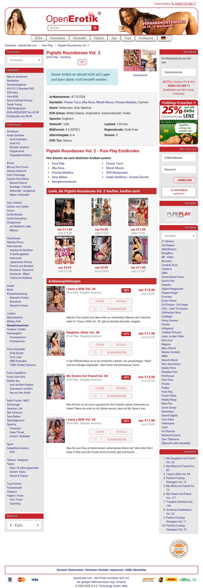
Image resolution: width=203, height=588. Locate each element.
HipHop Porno (15, 242)
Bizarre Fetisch (18, 182)
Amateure (12, 131)
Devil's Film (168, 280)
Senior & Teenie (19, 475)
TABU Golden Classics (23, 364)
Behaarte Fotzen (19, 297)
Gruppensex (14, 222)
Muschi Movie (170, 360)
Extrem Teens (18, 471)
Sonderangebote (16, 84)
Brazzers (167, 261)
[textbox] (24, 60)
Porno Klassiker (16, 349)
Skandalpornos (16, 420)
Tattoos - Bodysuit (17, 460)
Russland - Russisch (21, 269)
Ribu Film (167, 403)
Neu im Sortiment (17, 76)
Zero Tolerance (170, 439)
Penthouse (168, 375)
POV (12, 452)
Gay (114, 38)
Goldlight (167, 316)
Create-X (167, 269)
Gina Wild (12, 96)
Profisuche (146, 38)
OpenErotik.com (82, 578)
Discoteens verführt (21, 388)
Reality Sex (13, 380)
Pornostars (57, 38)
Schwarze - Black (20, 273)
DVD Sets (12, 92)
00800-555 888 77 (185, 3)
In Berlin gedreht (19, 254)
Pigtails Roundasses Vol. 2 (73, 45)
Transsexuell (14, 487)
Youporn (12, 491)
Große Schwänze (17, 218)
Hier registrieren (179, 192)
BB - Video (168, 257)
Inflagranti (167, 328)
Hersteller (79, 38)
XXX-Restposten (117, 172)
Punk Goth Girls (16, 376)
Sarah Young (14, 104)
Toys (128, 38)
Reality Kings (169, 399)
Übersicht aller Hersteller (176, 443)
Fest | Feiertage (16, 174)
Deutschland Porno (173, 276)
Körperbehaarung (17, 293)
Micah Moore (105, 102)
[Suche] (95, 28)
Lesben (11, 313)
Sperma (11, 424)
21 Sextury (168, 241)
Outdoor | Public (16, 329)
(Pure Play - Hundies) (58, 57)
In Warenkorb (116, 308)
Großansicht (140, 75)
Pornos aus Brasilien (22, 266)
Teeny (10, 463)
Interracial (15, 258)
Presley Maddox (126, 102)
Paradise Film (170, 371)
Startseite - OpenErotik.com (21, 45)
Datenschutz (75, 569)
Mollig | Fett (14, 321)
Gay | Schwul (14, 202)
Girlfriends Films (171, 312)
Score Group (169, 407)
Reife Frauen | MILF (18, 400)
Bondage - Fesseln (20, 186)
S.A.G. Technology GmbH (106, 585)
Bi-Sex (10, 163)
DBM (164, 272)
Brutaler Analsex (19, 147)
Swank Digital (169, 415)
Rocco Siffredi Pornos (19, 100)
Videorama (168, 423)
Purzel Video (169, 395)
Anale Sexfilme (116, 177)
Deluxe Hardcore (16, 170)
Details (121, 301)
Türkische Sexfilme (21, 277)
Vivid (164, 427)
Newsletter (139, 569)
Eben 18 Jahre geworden (24, 467)
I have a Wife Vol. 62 (81, 419)
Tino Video (168, 419)
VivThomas (168, 431)
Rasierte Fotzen (19, 305)
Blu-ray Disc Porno (17, 167)
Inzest (10, 285)
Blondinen (15, 301)
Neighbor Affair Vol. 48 (83, 332)
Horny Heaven (170, 320)
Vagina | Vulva (15, 495)
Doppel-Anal (17, 151)
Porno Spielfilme (16, 372)
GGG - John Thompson (175, 308)
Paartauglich (14, 333)
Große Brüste (14, 214)
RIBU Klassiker (18, 361)
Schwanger (13, 404)
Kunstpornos (17, 341)
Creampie (15, 428)
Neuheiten (13, 80)
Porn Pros (167, 379)
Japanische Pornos (21, 262)
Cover (100, 301)
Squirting (15, 503)
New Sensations (171, 364)
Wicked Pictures (171, 435)
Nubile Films (169, 368)
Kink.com (167, 340)
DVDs (38, 38)
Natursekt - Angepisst (22, 190)
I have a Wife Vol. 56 (81, 289)
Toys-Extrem (14, 483)
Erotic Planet (169, 300)
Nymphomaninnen (64, 181)
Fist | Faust (16, 499)
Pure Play (47, 45)
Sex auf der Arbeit (20, 392)
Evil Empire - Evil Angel (175, 304)
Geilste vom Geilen (18, 206)
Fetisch (99, 38)
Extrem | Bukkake (20, 436)
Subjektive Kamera (18, 448)
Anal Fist (15, 143)
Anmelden (185, 180)
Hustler (166, 324)
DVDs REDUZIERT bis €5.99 (23, 112)
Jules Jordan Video (173, 336)
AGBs (129, 569)
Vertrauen (91, 569)
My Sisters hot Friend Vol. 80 (87, 376)
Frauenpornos (18, 337)
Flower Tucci (72, 102)
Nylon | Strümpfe (19, 194)
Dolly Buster (17, 353)
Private (166, 383)
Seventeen (168, 411)
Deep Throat (17, 432)
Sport (10, 444)
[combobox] (24, 60)
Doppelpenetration (20, 155)
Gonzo (11, 210)
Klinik (10, 289)
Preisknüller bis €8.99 (19, 116)
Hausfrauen (14, 238)
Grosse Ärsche (139, 177)
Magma (166, 344)
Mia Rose (88, 102)
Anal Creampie (18, 139)
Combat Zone (169, 265)
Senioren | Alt (14, 408)
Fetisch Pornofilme (18, 178)
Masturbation (15, 317)
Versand (62, 569)
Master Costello (171, 352)
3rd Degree (168, 245)
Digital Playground (172, 288)
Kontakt (103, 569)
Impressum (117, 569)
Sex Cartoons (15, 412)
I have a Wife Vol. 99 (178, 474)
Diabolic (166, 284)
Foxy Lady (15, 357)
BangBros (167, 253)
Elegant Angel (170, 292)
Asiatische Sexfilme (21, 250)
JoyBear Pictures (171, 332)
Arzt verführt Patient (21, 384)
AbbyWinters (169, 249)
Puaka (165, 387)
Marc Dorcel (169, 348)
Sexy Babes (59, 177)
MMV (165, 356)
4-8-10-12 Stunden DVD (20, 88)
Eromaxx (167, 296)
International (14, 246)
